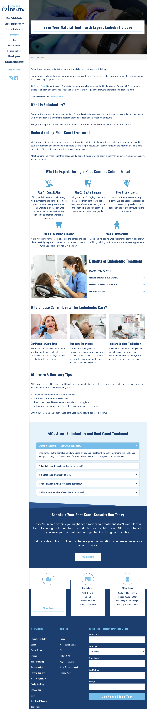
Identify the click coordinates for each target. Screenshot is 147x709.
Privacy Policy (65, 672)
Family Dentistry (37, 684)
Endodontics (14, 34)
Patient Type (93, 646)
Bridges (34, 655)
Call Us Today (14, 69)
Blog (14, 40)
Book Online (87, 557)
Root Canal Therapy (39, 701)
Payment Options (14, 50)
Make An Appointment (69, 667)
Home (32, 57)
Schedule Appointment (14, 61)
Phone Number (94, 658)
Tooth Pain (35, 706)
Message (92, 681)
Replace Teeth (37, 689)
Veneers (34, 644)
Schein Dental (40, 86)
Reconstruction (37, 667)
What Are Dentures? (39, 678)
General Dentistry (14, 29)
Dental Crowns (37, 650)
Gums (33, 695)
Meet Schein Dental (14, 18)
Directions (48, 608)
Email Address (94, 670)
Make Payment (14, 56)
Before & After (14, 45)
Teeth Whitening (37, 661)
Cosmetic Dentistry (14, 23)
